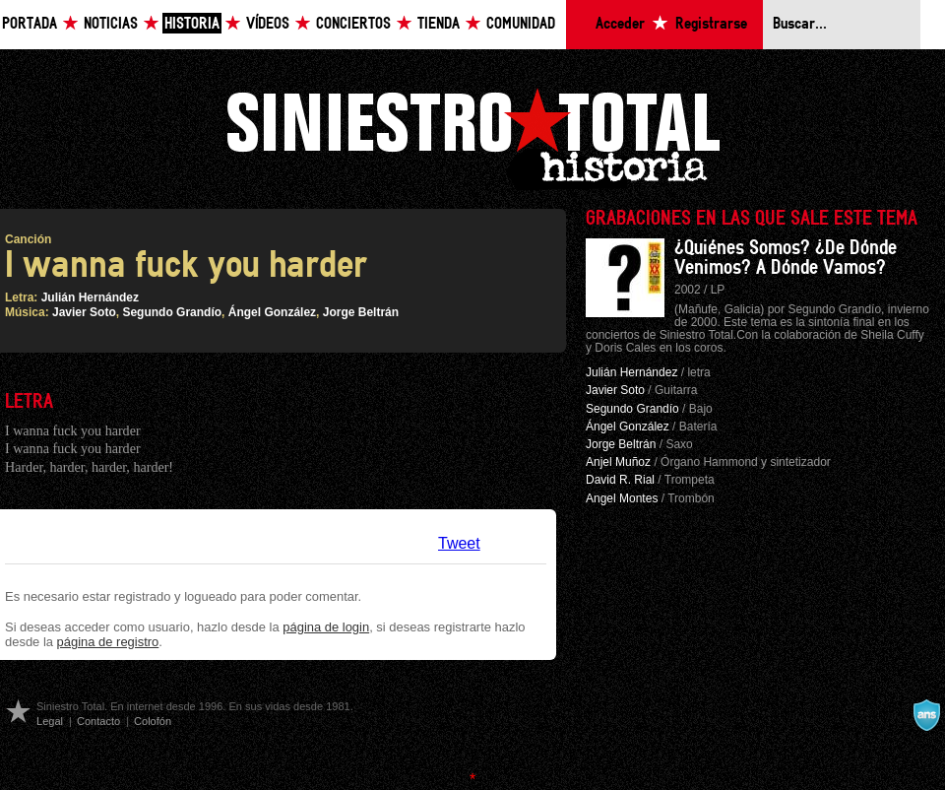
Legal (49, 721)
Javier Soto (84, 312)
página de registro (108, 641)
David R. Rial (620, 480)
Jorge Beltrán (361, 312)
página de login (326, 627)
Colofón (152, 721)
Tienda (438, 24)
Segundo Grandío (171, 312)
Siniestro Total (472, 136)
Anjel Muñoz (618, 462)
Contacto (98, 721)
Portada (29, 24)
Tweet (459, 543)
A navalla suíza (926, 715)
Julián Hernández (90, 297)
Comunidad (520, 24)
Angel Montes (622, 498)
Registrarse (711, 24)
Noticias (111, 24)
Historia (192, 24)
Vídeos (267, 24)
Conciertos (353, 24)
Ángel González (272, 312)
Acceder (620, 24)
